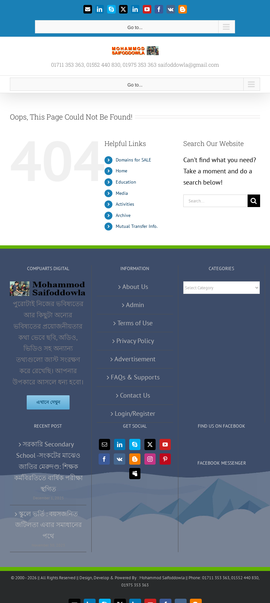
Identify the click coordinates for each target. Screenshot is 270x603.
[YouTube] (165, 444)
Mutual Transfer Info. (137, 226)
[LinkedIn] (119, 444)
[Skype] (134, 444)
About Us (135, 286)
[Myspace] (134, 473)
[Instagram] (150, 459)
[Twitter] (150, 444)
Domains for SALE (133, 160)
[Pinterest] (165, 459)
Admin (135, 305)
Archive (123, 215)
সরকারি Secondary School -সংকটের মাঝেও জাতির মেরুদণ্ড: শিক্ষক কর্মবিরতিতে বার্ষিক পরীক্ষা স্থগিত (48, 466)
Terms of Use (135, 323)
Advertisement (135, 359)
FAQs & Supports (135, 377)
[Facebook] (104, 459)
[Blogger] (134, 459)
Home (121, 171)
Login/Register (135, 413)
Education (126, 182)
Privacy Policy (135, 341)
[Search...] (215, 201)
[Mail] (104, 444)
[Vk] (119, 459)
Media (122, 193)
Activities (125, 204)
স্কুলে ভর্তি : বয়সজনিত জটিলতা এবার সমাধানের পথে (48, 525)
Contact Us (135, 395)
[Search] (254, 201)
